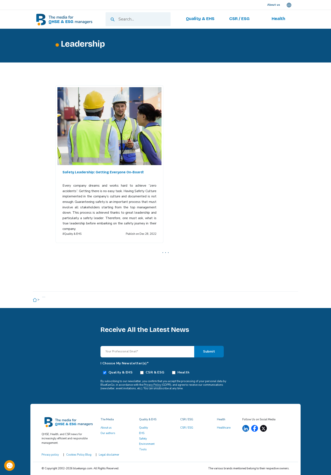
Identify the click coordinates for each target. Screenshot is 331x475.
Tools (143, 449)
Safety (143, 439)
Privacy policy (50, 455)
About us (106, 428)
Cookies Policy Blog (78, 455)
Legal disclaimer (109, 455)
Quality (143, 428)
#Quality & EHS (71, 234)
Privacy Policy (152, 385)
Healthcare (224, 428)
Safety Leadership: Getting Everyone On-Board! (103, 172)
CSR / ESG (186, 428)
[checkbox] (165, 372)
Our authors (107, 433)
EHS (141, 433)
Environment (147, 444)
